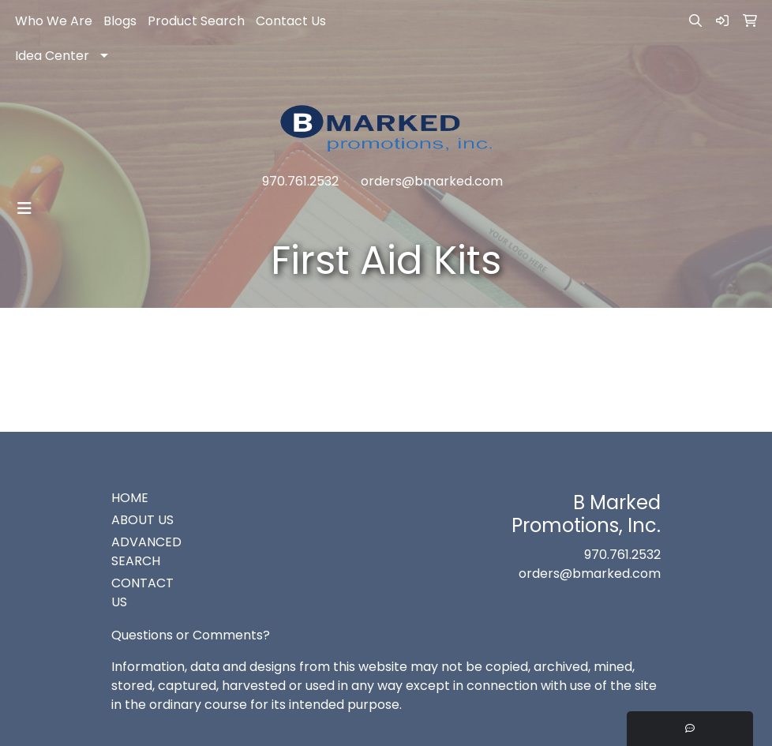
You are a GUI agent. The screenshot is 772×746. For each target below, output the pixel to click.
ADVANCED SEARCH (146, 551)
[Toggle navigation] (24, 208)
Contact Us (291, 21)
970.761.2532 (300, 181)
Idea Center (52, 56)
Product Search (196, 21)
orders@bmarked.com (432, 181)
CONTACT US (142, 592)
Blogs (120, 21)
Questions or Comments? (190, 635)
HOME (129, 498)
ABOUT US (142, 520)
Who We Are (53, 21)
